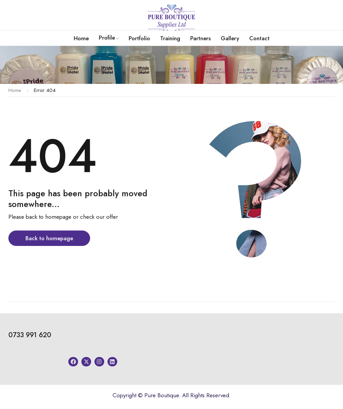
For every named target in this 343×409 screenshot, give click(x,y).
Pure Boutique (161, 395)
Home (14, 90)
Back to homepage (49, 238)
